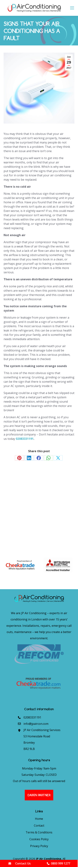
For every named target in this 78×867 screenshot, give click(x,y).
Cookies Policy (39, 839)
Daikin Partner (39, 795)
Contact (39, 825)
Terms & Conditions (39, 832)
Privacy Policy (39, 846)
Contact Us (19, 863)
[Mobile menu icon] (72, 8)
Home (39, 819)
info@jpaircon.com (35, 724)
